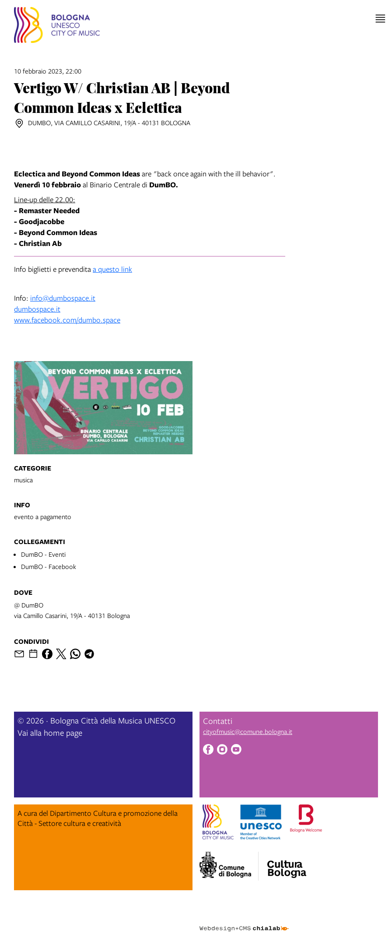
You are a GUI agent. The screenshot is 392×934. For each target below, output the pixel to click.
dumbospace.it (37, 309)
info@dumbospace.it (62, 298)
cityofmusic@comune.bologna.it (247, 731)
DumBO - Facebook (48, 566)
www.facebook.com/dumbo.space (67, 320)
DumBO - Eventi (43, 554)
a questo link (112, 269)
